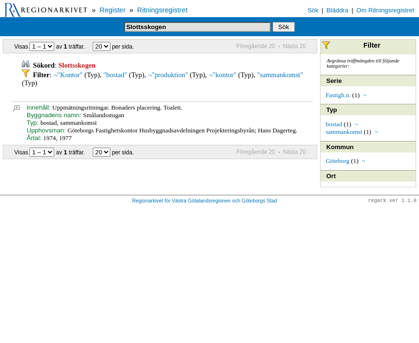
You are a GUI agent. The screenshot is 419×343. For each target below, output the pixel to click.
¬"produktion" (168, 75)
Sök (313, 10)
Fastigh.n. (338, 95)
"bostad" (115, 75)
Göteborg (338, 160)
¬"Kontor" (68, 75)
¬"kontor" (223, 75)
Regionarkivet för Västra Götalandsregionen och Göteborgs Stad (204, 201)
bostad (334, 124)
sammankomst (344, 131)
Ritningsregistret (162, 10)
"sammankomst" (280, 75)
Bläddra (338, 10)
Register (112, 10)
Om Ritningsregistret (385, 10)
